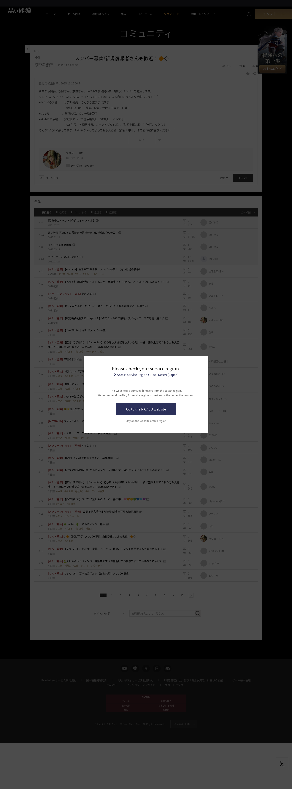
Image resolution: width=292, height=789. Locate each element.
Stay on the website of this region (146, 421)
